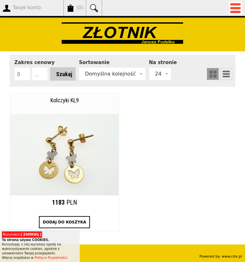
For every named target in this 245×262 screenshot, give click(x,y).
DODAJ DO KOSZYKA (64, 222)
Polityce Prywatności (50, 257)
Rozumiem (22, 234)
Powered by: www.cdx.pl (220, 256)
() (80, 7)
